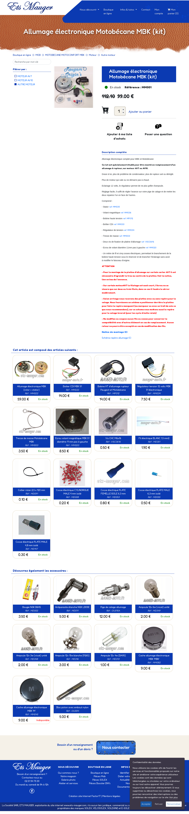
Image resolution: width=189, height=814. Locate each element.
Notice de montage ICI (114, 331)
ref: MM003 (124, 236)
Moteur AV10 (25, 80)
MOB (38, 54)
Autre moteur (108, 54)
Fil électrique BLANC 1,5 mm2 (154, 438)
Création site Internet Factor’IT (85, 796)
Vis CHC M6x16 (113, 438)
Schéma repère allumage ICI (116, 337)
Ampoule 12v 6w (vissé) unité (154, 607)
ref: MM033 (119, 224)
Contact (145, 9)
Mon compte (159, 11)
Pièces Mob (100, 776)
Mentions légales (111, 796)
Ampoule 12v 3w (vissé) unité (31, 655)
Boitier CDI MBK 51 (72, 386)
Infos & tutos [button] (127, 9)
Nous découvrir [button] (88, 9)
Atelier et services (68, 783)
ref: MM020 (151, 247)
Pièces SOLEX (99, 779)
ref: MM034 (129, 230)
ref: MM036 (126, 212)
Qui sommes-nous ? (68, 772)
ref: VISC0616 (147, 241)
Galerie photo (68, 779)
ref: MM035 (114, 206)
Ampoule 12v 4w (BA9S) (113, 655)
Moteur (93, 54)
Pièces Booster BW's (99, 783)
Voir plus (173, 797)
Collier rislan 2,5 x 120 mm (31, 490)
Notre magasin (68, 776)
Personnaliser (174, 804)
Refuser (159, 804)
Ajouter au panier (140, 111)
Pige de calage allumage (113, 607)
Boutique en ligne (108, 11)
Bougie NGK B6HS (31, 607)
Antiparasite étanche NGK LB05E (72, 607)
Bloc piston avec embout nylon (72, 707)
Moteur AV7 (25, 76)
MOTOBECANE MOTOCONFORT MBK (64, 54)
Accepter (146, 804)
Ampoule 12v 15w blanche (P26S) (72, 655)
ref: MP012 (128, 218)
